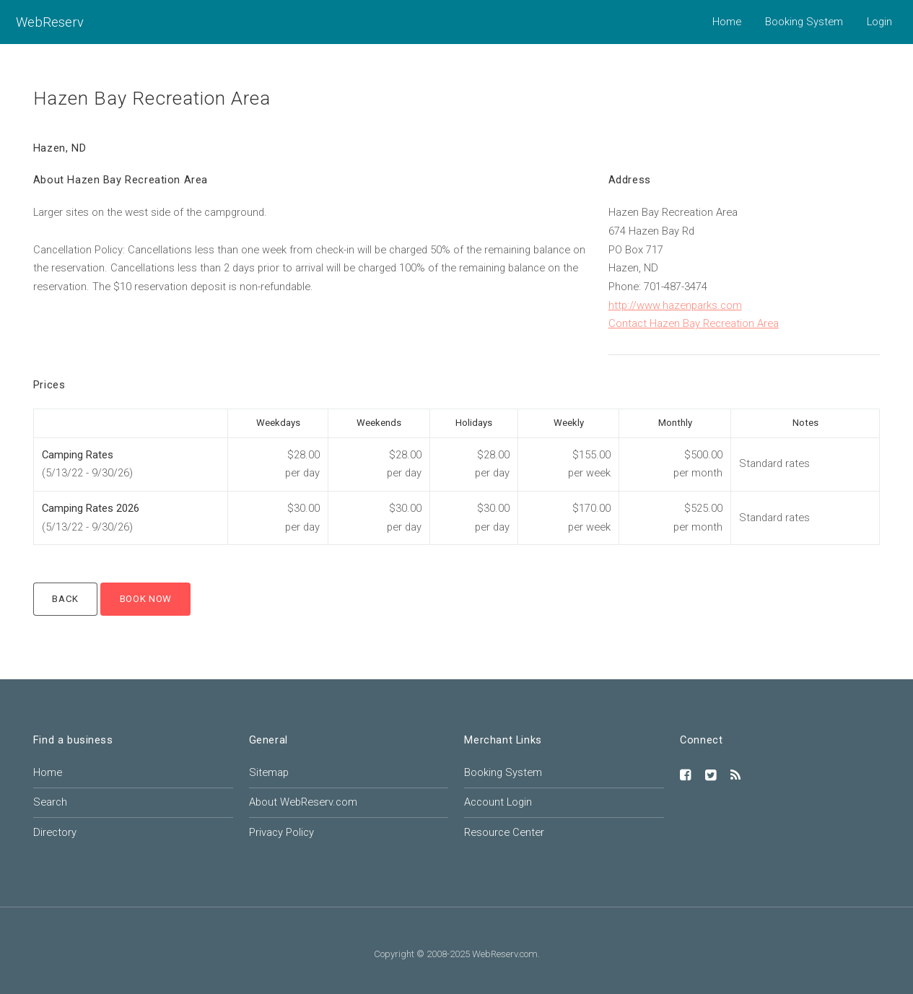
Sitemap (269, 772)
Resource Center (504, 832)
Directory (55, 832)
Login (879, 21)
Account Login (498, 801)
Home (726, 21)
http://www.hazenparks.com (675, 305)
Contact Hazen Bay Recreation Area (693, 323)
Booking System (804, 21)
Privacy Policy (281, 832)
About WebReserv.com (303, 801)
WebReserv (50, 22)
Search (50, 801)
